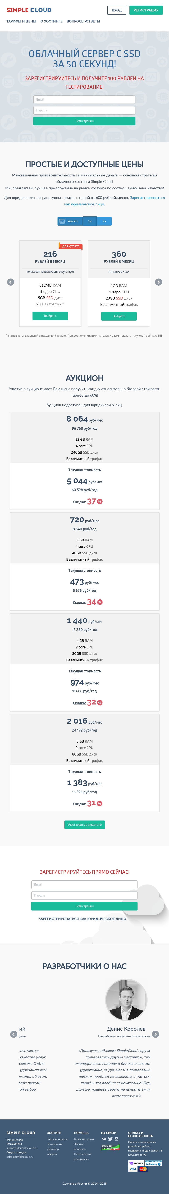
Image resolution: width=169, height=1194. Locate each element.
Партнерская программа (82, 1157)
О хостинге (51, 21)
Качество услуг (84, 1139)
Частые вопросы (80, 1147)
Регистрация (146, 10)
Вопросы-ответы (83, 21)
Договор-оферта (53, 1152)
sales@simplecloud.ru (20, 1156)
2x (104, 221)
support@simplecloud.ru (22, 1148)
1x (89, 221)
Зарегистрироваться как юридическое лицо (82, 919)
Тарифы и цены (21, 21)
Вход (117, 10)
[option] (50, 286)
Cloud (28, 9)
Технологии (55, 1144)
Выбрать (50, 315)
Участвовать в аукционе (85, 824)
